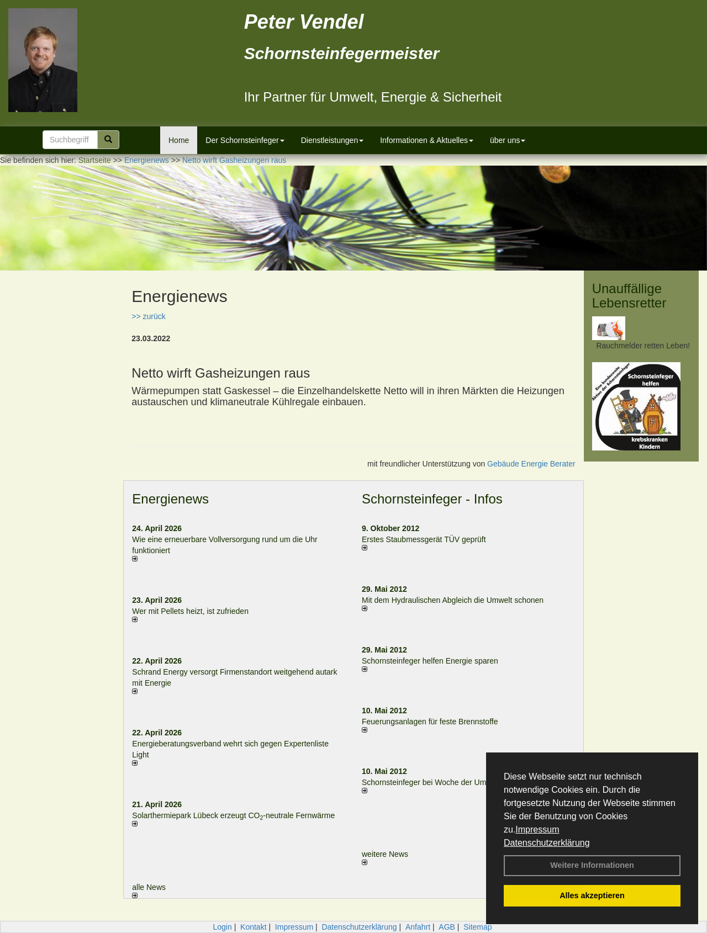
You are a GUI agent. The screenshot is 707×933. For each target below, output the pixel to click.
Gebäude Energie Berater (531, 463)
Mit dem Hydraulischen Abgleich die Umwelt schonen (453, 600)
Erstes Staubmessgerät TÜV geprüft (424, 539)
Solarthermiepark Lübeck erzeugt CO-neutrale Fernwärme (233, 815)
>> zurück (148, 316)
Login (222, 927)
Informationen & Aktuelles (426, 140)
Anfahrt (417, 927)
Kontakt (253, 927)
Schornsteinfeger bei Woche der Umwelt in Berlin (446, 782)
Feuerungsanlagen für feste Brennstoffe (430, 721)
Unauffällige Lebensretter (629, 295)
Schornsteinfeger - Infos (432, 498)
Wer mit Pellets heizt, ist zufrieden (190, 611)
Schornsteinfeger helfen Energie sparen (430, 660)
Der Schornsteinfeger (244, 140)
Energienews (170, 498)
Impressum (537, 829)
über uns (507, 140)
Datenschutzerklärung (547, 842)
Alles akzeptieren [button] (592, 895)
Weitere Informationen (592, 865)
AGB (447, 927)
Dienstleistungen (332, 140)
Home (178, 140)
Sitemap (477, 927)
